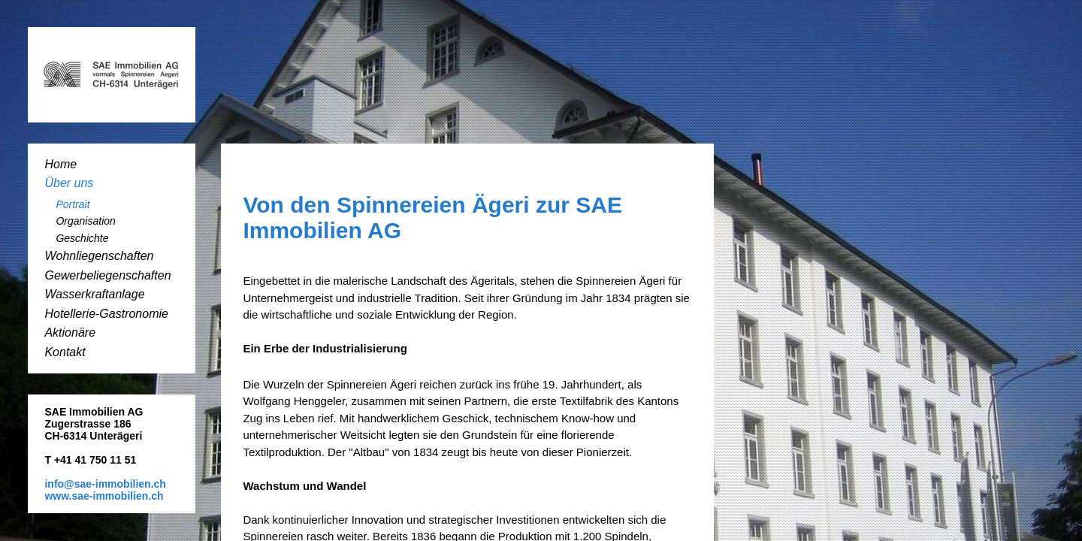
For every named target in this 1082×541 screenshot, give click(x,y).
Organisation (85, 221)
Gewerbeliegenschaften (107, 275)
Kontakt (64, 352)
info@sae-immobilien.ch (104, 484)
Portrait (72, 204)
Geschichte (82, 238)
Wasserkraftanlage (94, 294)
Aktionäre (69, 332)
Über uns (68, 183)
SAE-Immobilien (111, 74)
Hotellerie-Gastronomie (106, 313)
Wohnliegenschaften (98, 255)
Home (60, 164)
